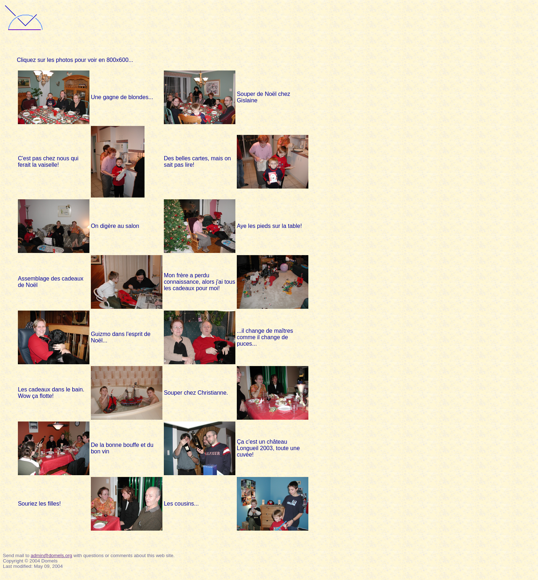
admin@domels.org (51, 555)
